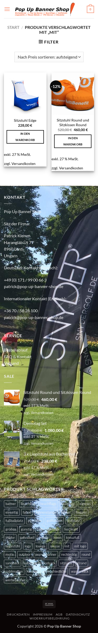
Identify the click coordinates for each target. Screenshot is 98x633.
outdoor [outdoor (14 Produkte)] (25, 554)
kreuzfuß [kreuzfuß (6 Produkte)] (72, 537)
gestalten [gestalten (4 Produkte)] (35, 521)
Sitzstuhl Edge (25, 120)
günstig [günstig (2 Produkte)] (26, 529)
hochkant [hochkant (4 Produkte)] (71, 529)
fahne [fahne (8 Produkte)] (27, 512)
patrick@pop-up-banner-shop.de (33, 286)
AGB (59, 614)
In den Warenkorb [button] (25, 137)
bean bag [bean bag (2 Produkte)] (68, 504)
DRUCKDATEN (18, 614)
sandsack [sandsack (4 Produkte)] (48, 563)
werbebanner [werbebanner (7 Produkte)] (15, 580)
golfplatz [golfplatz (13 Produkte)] (73, 521)
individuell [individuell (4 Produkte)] (27, 537)
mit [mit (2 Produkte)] (67, 546)
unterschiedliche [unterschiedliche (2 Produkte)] (54, 571)
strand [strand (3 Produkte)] (82, 563)
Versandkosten (23, 163)
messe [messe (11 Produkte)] (55, 546)
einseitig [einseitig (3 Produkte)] (11, 512)
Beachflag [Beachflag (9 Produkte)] (28, 504)
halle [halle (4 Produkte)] (40, 529)
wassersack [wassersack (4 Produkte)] (80, 571)
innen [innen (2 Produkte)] (57, 537)
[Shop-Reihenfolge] (48, 57)
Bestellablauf (15, 349)
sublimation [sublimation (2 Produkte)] (14, 571)
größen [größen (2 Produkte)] (10, 529)
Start (13, 27)
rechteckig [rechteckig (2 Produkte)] (69, 554)
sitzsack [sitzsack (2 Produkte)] (66, 563)
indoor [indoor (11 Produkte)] (44, 537)
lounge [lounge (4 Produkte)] (40, 546)
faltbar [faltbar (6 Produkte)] (66, 512)
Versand (11, 363)
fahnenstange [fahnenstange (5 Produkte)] (46, 512)
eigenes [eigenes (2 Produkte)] (85, 504)
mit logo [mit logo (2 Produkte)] (80, 546)
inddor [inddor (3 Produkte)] (10, 537)
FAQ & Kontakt (18, 356)
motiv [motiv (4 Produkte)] (9, 554)
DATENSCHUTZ (78, 614)
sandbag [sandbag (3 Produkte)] (30, 563)
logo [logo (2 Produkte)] (28, 546)
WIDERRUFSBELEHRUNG (50, 618)
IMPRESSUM (43, 614)
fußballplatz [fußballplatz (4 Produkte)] (14, 521)
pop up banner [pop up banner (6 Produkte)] (45, 554)
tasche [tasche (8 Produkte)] (32, 571)
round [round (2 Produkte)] (86, 554)
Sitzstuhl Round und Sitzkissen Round (73, 122)
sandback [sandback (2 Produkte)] (12, 563)
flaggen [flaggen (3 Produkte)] (81, 512)
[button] (7, 9)
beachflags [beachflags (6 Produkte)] (48, 504)
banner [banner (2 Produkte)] (10, 504)
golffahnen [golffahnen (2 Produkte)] (54, 521)
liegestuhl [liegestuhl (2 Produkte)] (12, 546)
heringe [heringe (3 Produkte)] (54, 529)
